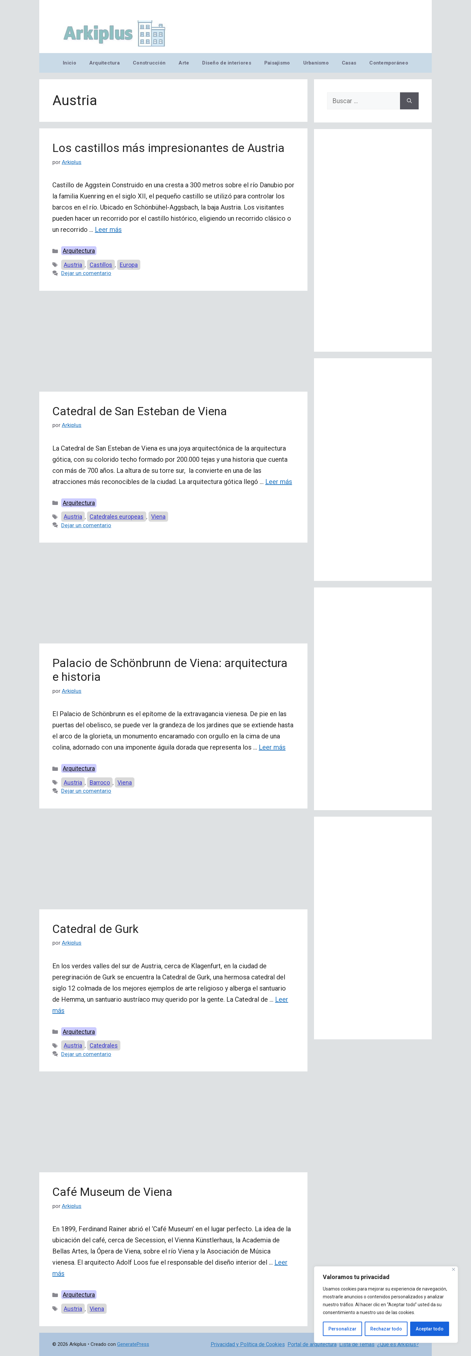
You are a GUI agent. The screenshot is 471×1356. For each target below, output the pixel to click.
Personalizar (342, 1328)
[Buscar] (409, 100)
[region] (386, 1304)
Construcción (149, 63)
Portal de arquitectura (312, 1344)
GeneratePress (133, 1344)
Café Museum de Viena (112, 1192)
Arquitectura (104, 63)
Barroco (100, 782)
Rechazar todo (386, 1328)
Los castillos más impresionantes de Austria (168, 148)
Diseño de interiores (226, 63)
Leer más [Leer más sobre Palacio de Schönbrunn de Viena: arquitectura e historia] (272, 747)
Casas (349, 63)
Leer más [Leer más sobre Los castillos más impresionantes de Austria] (108, 229)
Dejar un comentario (86, 273)
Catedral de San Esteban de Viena (139, 411)
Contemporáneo (388, 63)
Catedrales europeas (117, 516)
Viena (158, 516)
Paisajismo (277, 63)
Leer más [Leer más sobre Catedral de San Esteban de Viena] (278, 482)
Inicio (69, 63)
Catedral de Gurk (95, 929)
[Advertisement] (173, 343)
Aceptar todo (430, 1328)
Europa (129, 264)
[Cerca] (453, 1269)
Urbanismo (316, 63)
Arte (184, 63)
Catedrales (104, 1045)
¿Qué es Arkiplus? (398, 1344)
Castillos (101, 264)
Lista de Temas (357, 1344)
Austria (73, 264)
